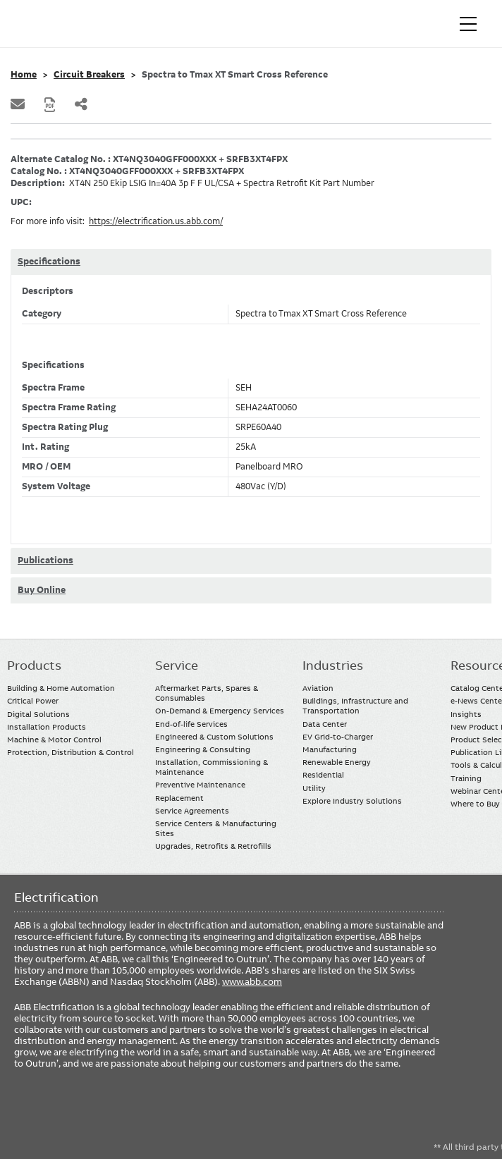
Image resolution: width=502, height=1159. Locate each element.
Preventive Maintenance (200, 785)
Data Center (324, 724)
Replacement (179, 798)
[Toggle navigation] (468, 24)
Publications (45, 560)
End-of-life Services (191, 724)
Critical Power (33, 701)
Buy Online (42, 590)
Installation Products (46, 727)
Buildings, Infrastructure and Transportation (355, 706)
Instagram (136, 1111)
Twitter (109, 1111)
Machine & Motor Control (54, 739)
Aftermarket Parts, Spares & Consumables (206, 693)
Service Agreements (192, 811)
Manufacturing (329, 749)
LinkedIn (54, 1111)
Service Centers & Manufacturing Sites (215, 828)
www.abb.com (252, 981)
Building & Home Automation (61, 688)
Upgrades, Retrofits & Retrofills (213, 846)
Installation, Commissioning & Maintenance (211, 767)
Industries (332, 665)
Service (176, 665)
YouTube (81, 1111)
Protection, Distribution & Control (70, 752)
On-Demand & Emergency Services (219, 711)
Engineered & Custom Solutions (214, 737)
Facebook (26, 1111)
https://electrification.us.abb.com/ (156, 221)
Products (34, 665)
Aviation (317, 688)
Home (24, 75)
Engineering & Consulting (202, 749)
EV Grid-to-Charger (337, 737)
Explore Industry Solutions (352, 801)
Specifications (49, 261)
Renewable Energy (336, 762)
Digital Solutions (38, 714)
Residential (323, 775)
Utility (314, 788)
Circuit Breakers (89, 75)
